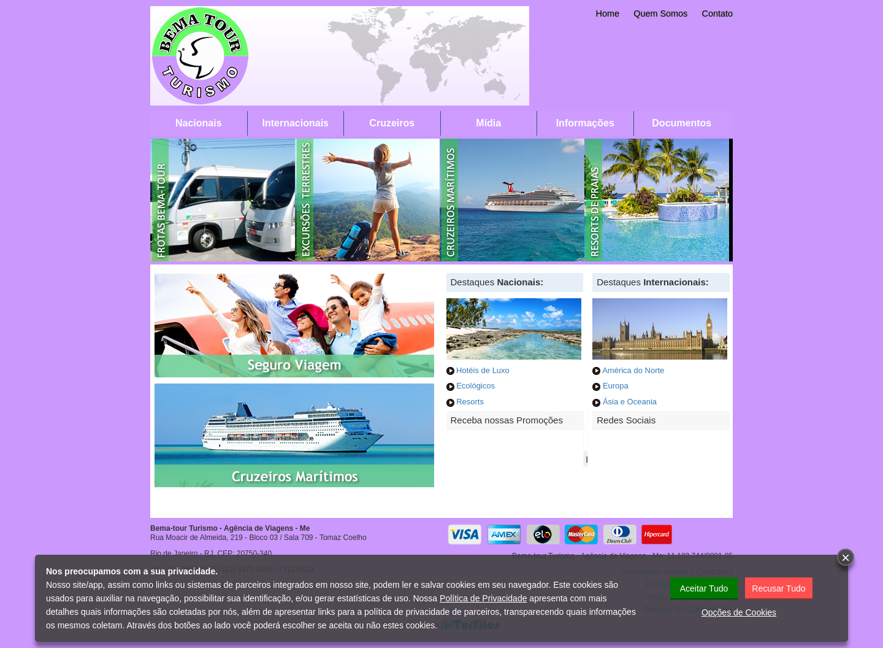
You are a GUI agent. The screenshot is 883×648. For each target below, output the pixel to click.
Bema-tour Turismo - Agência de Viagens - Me (230, 528)
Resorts (470, 401)
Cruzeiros (392, 123)
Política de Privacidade (483, 598)
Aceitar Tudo (704, 588)
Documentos (681, 123)
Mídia (488, 123)
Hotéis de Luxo (482, 370)
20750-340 (254, 553)
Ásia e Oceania (630, 401)
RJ (208, 553)
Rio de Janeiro (173, 553)
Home (607, 13)
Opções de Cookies (738, 612)
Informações (585, 123)
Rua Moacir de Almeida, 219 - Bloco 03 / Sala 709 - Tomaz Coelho (258, 537)
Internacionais (295, 123)
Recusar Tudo (778, 588)
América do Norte (633, 370)
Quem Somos (660, 13)
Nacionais (198, 123)
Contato (717, 13)
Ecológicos (475, 385)
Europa (616, 385)
